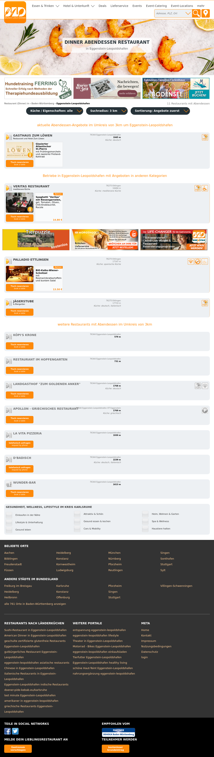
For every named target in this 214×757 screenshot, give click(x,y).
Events (137, 6)
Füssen (8, 570)
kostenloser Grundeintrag (115, 748)
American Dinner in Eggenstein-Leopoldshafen (35, 635)
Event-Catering (156, 6)
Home (145, 630)
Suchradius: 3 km (103, 110)
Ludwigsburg (64, 570)
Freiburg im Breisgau (18, 585)
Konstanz (62, 558)
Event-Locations (182, 6)
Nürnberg (114, 558)
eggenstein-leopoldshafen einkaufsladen (100, 651)
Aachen (9, 552)
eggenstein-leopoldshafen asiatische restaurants (36, 662)
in (16, 103)
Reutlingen (115, 570)
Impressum (148, 640)
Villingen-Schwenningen (176, 585)
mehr (201, 6)
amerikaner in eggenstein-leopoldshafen (31, 700)
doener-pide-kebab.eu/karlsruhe (25, 689)
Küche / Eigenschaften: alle (51, 110)
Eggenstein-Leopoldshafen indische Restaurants (36, 684)
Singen (165, 552)
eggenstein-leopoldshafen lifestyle (96, 635)
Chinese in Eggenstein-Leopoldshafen (29, 668)
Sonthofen (167, 558)
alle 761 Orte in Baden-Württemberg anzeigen (35, 603)
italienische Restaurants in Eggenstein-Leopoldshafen (30, 676)
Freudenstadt (13, 564)
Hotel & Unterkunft (76, 6)
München (114, 552)
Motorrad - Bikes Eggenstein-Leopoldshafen (102, 646)
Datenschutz (149, 651)
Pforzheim (115, 564)
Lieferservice (119, 6)
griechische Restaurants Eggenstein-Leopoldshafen (28, 709)
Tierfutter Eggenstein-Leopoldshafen (97, 657)
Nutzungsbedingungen (156, 646)
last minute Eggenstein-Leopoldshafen (30, 695)
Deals (102, 6)
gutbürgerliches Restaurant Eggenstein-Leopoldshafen (30, 654)
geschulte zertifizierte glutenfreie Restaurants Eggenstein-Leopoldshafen (34, 643)
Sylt (163, 570)
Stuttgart (166, 564)
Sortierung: (157, 110)
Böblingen (11, 558)
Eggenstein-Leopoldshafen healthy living (100, 662)
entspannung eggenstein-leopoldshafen (99, 630)
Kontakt (146, 635)
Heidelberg (63, 552)
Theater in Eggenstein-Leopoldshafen (98, 640)
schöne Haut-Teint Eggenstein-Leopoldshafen (103, 668)
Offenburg (63, 597)
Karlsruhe (62, 585)
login (144, 657)
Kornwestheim (65, 564)
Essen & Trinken (43, 6)
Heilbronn (10, 597)
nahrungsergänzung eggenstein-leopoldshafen (104, 673)
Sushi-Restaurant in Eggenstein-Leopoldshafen (35, 630)
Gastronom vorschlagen (18, 748)
